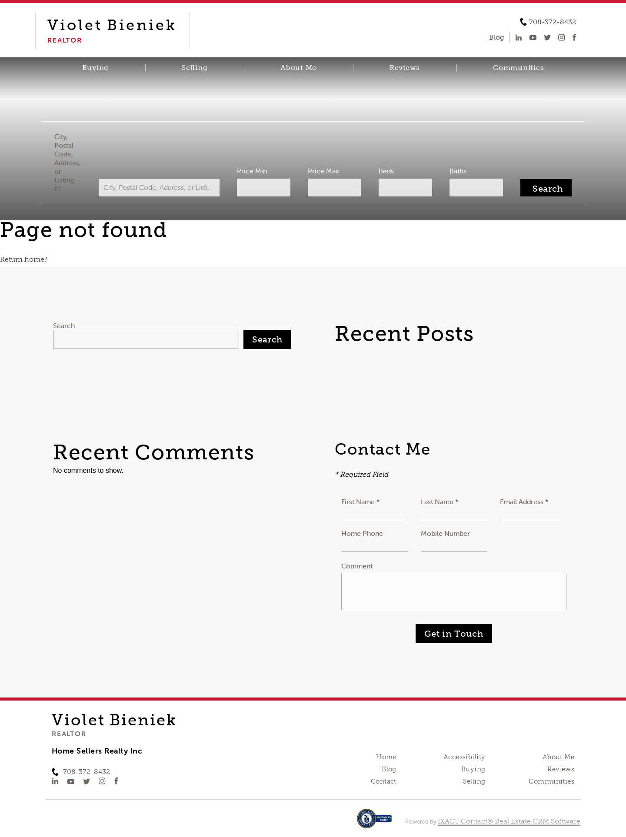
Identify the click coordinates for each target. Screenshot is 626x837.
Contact (383, 781)
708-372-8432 (552, 22)
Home (386, 757)
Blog (389, 769)
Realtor (69, 733)
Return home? (23, 259)
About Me (298, 67)
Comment (357, 565)
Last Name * (440, 501)
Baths (458, 170)
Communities (518, 67)
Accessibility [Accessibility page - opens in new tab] (464, 757)
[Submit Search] (546, 187)
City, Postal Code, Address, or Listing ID (67, 162)
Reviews (405, 67)
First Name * (360, 501)
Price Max (323, 170)
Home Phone (362, 533)
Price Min (252, 170)
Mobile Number (445, 533)
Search (64, 325)
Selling (194, 67)
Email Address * (524, 501)
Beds (386, 170)
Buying (95, 67)
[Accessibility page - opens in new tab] (374, 823)
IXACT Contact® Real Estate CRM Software (509, 821)
